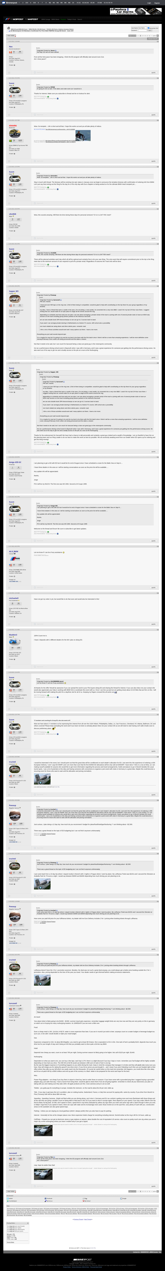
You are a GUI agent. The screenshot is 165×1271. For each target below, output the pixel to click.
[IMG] (8, 1237)
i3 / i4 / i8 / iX (108, 3)
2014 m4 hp (141, 1208)
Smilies (9, 1236)
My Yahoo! (87, 1201)
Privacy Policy (67, 1267)
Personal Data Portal (96, 1267)
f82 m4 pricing (11, 1215)
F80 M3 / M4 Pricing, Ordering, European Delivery (60, 29)
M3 (54, 3)
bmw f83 (79, 1212)
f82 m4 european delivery (141, 1213)
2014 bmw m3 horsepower (23, 1208)
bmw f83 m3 (85, 1212)
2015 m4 (66, 1210)
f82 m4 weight (28, 1215)
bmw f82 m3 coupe (30, 1212)
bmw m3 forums (146, 1212)
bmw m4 (153, 1212)
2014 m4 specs (149, 1208)
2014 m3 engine (81, 1208)
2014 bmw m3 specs (37, 1208)
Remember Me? (153, 28)
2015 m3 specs (59, 1210)
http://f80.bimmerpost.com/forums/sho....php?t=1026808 (60, 129)
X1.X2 (78, 3)
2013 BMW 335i (13, 581)
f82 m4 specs (19, 1215)
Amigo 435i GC (15, 462)
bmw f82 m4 (51, 1212)
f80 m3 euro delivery (71, 1213)
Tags (8, 1205)
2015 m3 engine (31, 1210)
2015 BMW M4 (13, 842)
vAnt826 (12, 214)
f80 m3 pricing (105, 1213)
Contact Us (136, 1252)
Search (79, 19)
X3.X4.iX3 (85, 3)
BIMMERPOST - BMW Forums (149, 1252)
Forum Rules (10, 1242)
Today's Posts (71, 19)
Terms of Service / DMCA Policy (80, 1267)
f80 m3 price (96, 1213)
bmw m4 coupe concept (24, 1213)
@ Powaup (43, 835)
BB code (9, 1234)
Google (124, 1198)
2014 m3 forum (91, 1208)
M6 (65, 3)
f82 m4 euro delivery (128, 1213)
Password (134, 30)
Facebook (49, 1198)
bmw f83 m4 (93, 1212)
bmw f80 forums (107, 1210)
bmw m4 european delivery (52, 1213)
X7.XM (99, 3)
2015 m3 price (40, 1210)
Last (154, 35)
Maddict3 (13, 635)
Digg (86, 1198)
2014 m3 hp (112, 1208)
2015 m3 (23, 1210)
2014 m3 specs (120, 1208)
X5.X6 (92, 3)
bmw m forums (110, 1212)
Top (160, 1252)
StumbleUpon (13, 1201)
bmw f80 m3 (116, 1210)
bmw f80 (90, 1210)
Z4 (73, 3)
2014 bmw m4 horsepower (51, 1208)
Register (157, 3)
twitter (11, 1198)
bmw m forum (102, 1212)
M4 (58, 3)
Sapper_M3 (13, 291)
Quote (153, 72)
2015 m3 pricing (49, 1210)
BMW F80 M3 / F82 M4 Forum (37, 29)
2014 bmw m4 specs (65, 1208)
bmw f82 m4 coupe (60, 1212)
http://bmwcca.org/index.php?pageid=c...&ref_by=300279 (60, 142)
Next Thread (87, 1219)
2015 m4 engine (73, 1210)
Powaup (12, 805)
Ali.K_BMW (13, 551)
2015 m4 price (83, 1210)
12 (149, 35)
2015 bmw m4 (16, 1210)
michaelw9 (13, 598)
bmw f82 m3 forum (41, 1212)
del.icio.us (49, 1201)
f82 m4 (119, 1213)
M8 (69, 3)
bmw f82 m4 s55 (71, 1212)
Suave (11, 83)
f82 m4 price (152, 1213)
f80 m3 (63, 1213)
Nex (10, 46)
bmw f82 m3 (20, 1212)
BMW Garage (45, 19)
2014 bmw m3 (11, 1208)
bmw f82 (144, 1210)
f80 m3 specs (113, 1213)
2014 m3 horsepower (102, 1208)
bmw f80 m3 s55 (125, 1210)
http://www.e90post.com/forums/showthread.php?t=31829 (60, 140)
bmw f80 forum (97, 1210)
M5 (61, 3)
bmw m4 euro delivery (37, 1213)
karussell (13, 1003)
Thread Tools (152, 38)
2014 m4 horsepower (131, 1208)
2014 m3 (74, 1208)
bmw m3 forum (136, 1212)
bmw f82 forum (151, 1210)
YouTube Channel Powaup (48, 833)
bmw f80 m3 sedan (135, 1210)
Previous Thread (78, 1219)
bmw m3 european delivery (123, 1212)
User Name (134, 28)
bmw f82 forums (11, 1212)
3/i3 (26, 3)
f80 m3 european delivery (85, 1213)
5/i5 (34, 3)
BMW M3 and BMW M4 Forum (19, 29)
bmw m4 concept (12, 1213)
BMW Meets (55, 19)
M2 (50, 3)
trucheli (12, 762)
